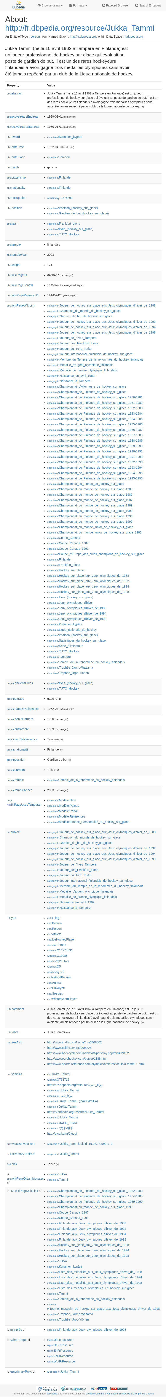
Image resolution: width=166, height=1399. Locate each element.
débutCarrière (20, 719)
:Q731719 (58, 1079)
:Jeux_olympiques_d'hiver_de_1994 (76, 613)
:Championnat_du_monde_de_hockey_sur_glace (85, 483)
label (12, 1032)
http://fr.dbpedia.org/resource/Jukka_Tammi (79, 28)
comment (15, 1009)
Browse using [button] (50, 5)
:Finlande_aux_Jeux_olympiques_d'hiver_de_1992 (86, 1228)
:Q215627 (58, 961)
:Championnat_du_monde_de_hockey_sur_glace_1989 (89, 505)
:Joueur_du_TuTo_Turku (69, 348)
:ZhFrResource (60, 1356)
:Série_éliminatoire (65, 646)
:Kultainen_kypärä (64, 137)
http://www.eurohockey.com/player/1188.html (77, 1058)
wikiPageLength (20, 285)
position (14, 208)
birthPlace (16, 157)
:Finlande (58, 177)
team (12, 223)
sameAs (14, 1074)
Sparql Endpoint (148, 5)
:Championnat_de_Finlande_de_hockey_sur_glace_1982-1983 (94, 408)
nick (12, 1164)
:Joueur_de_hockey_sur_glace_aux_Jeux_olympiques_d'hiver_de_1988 (101, 305)
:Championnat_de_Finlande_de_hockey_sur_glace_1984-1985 (94, 419)
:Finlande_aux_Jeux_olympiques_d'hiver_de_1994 (86, 1234)
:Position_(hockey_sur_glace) (72, 208)
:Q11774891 (60, 198)
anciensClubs (20, 683)
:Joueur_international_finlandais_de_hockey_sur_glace (89, 354)
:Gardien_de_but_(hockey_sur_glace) (78, 213)
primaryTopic (21, 1371)
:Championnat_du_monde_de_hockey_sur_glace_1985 (89, 489)
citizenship (16, 177)
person (35, 36)
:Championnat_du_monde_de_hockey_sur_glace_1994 (89, 516)
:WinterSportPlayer (62, 999)
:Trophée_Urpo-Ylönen (68, 673)
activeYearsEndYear (23, 116)
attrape (15, 698)
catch (13, 167)
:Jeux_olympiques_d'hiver (70, 602)
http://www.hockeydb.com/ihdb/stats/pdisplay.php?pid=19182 (88, 1053)
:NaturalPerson (58, 977)
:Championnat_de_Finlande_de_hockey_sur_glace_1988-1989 (94, 440)
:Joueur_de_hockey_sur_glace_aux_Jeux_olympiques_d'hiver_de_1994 (101, 327)
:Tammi (57, 1179)
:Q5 (54, 966)
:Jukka (57, 1174)
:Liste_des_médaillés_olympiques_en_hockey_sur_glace (90, 1288)
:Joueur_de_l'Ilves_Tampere (71, 338)
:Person (54, 923)
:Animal (54, 982)
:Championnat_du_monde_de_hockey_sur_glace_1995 (89, 521)
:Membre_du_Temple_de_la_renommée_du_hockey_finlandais (95, 359)
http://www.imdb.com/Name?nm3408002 (74, 1042)
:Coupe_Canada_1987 (67, 543)
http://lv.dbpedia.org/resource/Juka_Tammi (75, 1112)
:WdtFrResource (61, 1361)
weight (13, 265)
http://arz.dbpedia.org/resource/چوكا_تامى (75, 1085)
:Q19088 (57, 955)
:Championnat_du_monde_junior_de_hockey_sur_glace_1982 (94, 532)
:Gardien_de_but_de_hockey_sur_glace (79, 316)
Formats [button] (78, 5)
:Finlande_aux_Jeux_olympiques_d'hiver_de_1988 (86, 1223)
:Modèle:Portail (62, 811)
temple (14, 244)
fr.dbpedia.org (133, 36)
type (11, 918)
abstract (14, 93)
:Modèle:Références (66, 816)
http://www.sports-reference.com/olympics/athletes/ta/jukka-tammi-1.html (95, 1064)
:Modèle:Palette (63, 805)
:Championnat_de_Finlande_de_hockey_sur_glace (86, 392)
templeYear (17, 254)
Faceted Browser (115, 5)
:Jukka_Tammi (58, 1074)
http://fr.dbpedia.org (83, 36)
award (13, 137)
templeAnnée (20, 790)
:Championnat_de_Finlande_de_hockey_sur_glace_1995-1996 (94, 478)
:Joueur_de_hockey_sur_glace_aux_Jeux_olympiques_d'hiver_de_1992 (101, 321)
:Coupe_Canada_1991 (67, 548)
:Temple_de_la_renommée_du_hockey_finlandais (86, 662)
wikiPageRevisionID (22, 295)
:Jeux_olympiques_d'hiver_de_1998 (76, 619)
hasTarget (18, 1340)
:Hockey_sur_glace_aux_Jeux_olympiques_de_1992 (88, 581)
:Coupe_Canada (63, 538)
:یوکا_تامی (59, 1095)
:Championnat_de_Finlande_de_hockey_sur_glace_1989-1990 (94, 446)
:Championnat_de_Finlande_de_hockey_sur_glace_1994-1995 (94, 473)
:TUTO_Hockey (63, 234)
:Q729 (55, 972)
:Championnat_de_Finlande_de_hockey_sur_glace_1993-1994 (94, 467)
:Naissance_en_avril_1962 (70, 375)
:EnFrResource (60, 1350)
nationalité (18, 749)
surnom (16, 769)
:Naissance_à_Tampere (69, 381)
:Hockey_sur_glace (65, 570)
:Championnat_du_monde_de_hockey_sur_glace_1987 (89, 500)
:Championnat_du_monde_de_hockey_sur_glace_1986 (89, 494)
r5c (16, 1329)
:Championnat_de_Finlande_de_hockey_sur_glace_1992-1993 (94, 462)
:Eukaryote (56, 988)
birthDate (15, 147)
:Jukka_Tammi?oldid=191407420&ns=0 (79, 1143)
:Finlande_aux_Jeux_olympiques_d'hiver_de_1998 (86, 1239)
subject (13, 832)
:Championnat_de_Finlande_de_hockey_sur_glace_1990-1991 (94, 451)
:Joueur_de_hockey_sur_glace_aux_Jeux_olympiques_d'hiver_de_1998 (101, 332)
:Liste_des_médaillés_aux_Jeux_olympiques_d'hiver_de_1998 (94, 1282)
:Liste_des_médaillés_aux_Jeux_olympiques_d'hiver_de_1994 (94, 1277)
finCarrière (18, 729)
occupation (16, 198)
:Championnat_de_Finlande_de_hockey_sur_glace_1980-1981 (94, 397)
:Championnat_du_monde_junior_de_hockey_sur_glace (90, 527)
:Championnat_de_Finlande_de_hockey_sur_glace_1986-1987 (94, 429)
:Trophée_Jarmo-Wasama (70, 667)
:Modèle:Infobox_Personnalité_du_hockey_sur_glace (88, 822)
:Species (55, 993)
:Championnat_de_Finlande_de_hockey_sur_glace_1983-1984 (94, 413)
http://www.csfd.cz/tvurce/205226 (69, 1047)
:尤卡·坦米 (60, 1128)
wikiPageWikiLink (21, 305)
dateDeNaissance (23, 709)
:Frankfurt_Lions (63, 223)
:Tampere (59, 157)
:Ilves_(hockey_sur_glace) (70, 229)
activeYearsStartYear (23, 126)
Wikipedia (52, 1393)
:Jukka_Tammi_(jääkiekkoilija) (72, 1101)
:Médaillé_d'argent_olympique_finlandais (80, 365)
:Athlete (54, 934)
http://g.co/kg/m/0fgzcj (62, 1133)
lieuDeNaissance (22, 739)
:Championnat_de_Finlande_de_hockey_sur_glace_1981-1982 (94, 402)
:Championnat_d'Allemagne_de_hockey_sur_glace (86, 386)
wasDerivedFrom (21, 1143)
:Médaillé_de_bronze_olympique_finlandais (82, 370)
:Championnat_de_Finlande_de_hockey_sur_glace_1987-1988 (94, 435)
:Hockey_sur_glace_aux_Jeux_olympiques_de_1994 (88, 586)
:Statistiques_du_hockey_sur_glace (76, 640)
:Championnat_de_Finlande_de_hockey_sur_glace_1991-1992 (94, 456)
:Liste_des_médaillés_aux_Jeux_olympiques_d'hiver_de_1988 (94, 1272)
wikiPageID (17, 275)
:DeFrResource (60, 1345)
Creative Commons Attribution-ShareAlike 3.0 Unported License (120, 1393)
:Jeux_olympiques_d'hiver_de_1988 (76, 608)
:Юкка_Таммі (62, 1122)
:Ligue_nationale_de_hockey (72, 629)
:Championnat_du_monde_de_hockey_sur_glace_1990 (89, 511)
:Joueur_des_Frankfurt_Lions (72, 343)
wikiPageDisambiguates (25, 1178)
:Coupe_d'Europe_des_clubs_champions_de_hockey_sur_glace (95, 554)
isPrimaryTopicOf (21, 1154)
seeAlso (14, 1042)
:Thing (53, 918)
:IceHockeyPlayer (61, 939)
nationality (16, 187)
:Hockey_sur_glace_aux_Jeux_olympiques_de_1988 (88, 575)
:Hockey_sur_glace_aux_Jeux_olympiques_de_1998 (88, 592)
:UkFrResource (60, 1340)
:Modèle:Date (61, 800)
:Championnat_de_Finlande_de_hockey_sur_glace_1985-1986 (94, 424)
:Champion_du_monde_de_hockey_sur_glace (83, 311)
